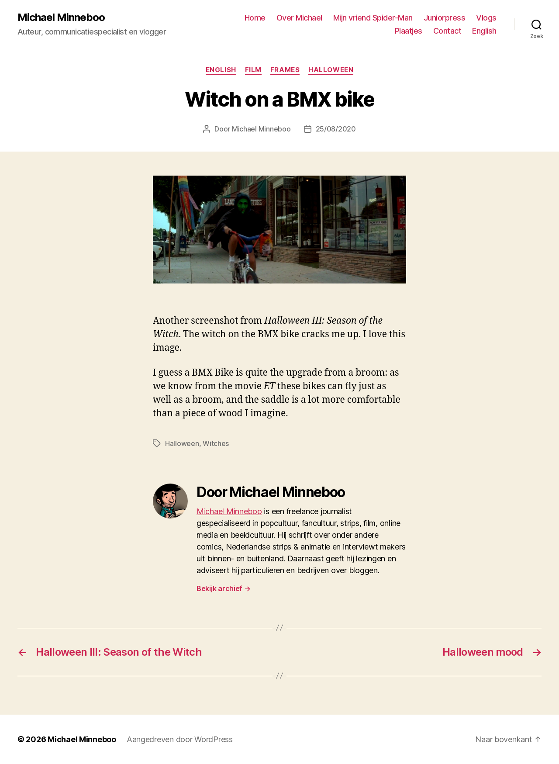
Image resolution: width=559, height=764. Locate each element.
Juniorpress (445, 17)
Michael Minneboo (61, 17)
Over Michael (299, 17)
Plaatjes (408, 30)
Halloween (330, 70)
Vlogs (486, 17)
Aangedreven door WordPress (180, 739)
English (484, 30)
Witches (216, 443)
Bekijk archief (224, 588)
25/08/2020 (336, 128)
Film (253, 70)
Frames (285, 70)
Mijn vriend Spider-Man (373, 17)
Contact (447, 30)
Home (255, 17)
